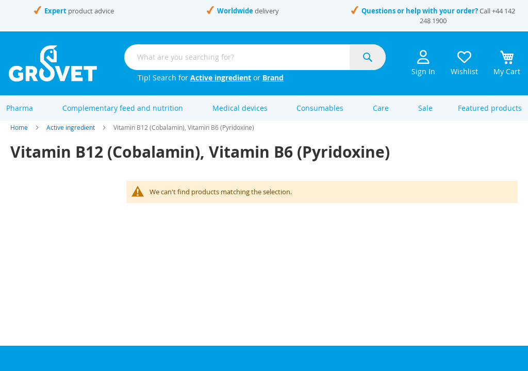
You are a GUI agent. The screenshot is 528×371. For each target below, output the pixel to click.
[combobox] (255, 57)
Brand (273, 77)
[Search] (368, 57)
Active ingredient (220, 77)
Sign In (423, 63)
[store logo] (53, 63)
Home (19, 138)
